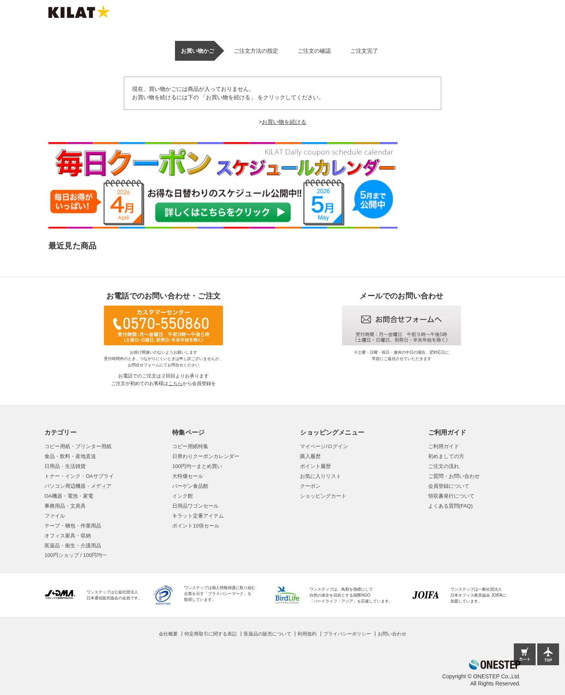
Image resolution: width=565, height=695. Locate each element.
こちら (175, 383)
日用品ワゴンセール (195, 506)
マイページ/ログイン (324, 446)
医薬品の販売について (267, 634)
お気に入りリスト (320, 476)
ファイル (54, 516)
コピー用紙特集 (190, 446)
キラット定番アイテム (198, 516)
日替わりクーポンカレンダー (205, 456)
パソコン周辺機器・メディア (77, 486)
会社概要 (168, 634)
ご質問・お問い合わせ (454, 476)
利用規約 (307, 634)
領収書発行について (451, 496)
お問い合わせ (392, 634)
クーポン (310, 486)
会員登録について (448, 486)
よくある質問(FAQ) (450, 506)
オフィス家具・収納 (67, 536)
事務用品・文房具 (65, 506)
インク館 (182, 496)
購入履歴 (310, 456)
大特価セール (187, 476)
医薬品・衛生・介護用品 (72, 546)
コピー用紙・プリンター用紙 (77, 446)
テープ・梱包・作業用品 (72, 526)
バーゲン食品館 (190, 486)
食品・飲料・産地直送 (70, 456)
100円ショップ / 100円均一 (75, 555)
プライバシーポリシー (347, 634)
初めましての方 (446, 456)
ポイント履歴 (315, 466)
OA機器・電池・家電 (68, 496)
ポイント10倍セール (195, 526)
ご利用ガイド (443, 446)
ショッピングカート (323, 496)
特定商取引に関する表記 (210, 634)
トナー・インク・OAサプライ (79, 476)
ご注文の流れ (443, 466)
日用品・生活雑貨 (65, 466)
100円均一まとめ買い (197, 466)
